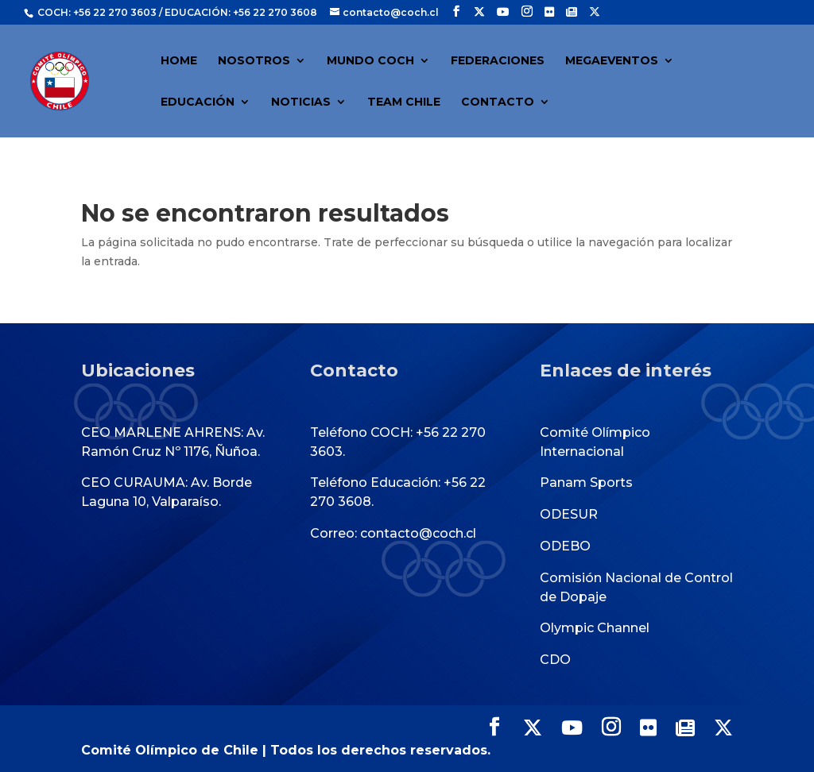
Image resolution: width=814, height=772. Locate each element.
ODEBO (565, 546)
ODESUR (569, 514)
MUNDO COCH (370, 61)
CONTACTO (497, 102)
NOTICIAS (301, 102)
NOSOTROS (254, 61)
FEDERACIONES (498, 61)
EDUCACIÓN (198, 102)
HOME (179, 61)
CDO (555, 659)
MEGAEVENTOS (611, 61)
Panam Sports (586, 482)
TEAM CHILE (403, 102)
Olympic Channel (594, 627)
